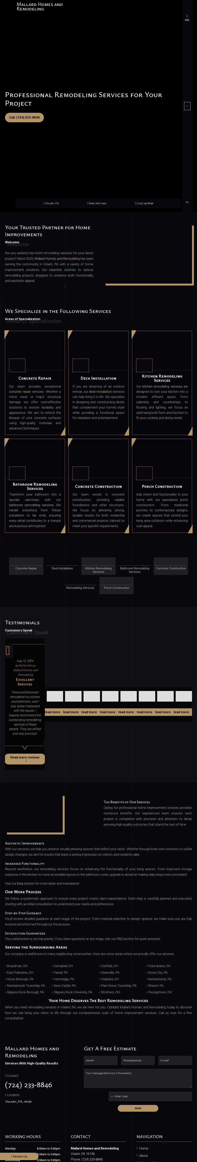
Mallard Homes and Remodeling (57, 258)
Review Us (19, 1156)
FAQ (120, 939)
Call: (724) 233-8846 (24, 117)
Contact (113, 1007)
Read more (54, 712)
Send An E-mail (97, 203)
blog (20, 883)
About (143, 1156)
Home (143, 1148)
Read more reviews (24, 758)
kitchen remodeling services (162, 386)
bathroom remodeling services (31, 505)
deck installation (100, 392)
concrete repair (20, 392)
